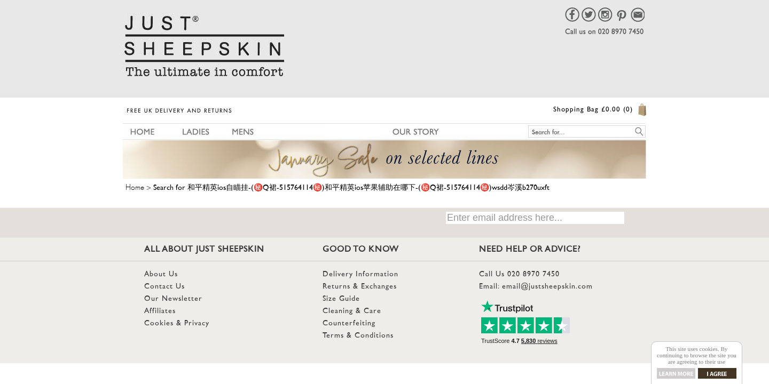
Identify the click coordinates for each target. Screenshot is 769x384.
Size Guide (341, 298)
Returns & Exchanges (360, 286)
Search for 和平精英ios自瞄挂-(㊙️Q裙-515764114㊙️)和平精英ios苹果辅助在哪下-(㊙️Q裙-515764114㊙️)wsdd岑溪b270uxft (351, 188)
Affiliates (160, 311)
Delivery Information (360, 274)
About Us (161, 274)
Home (134, 185)
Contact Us (164, 286)
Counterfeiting (349, 323)
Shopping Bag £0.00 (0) (593, 110)
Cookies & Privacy (176, 323)
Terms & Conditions (358, 335)
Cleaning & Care (352, 311)
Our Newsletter (173, 298)
